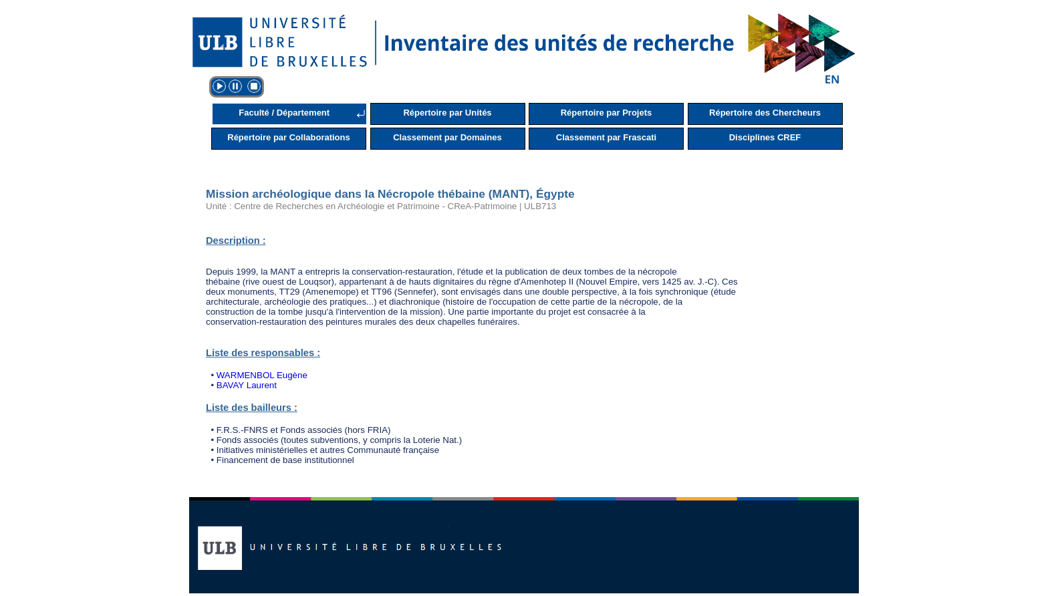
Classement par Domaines (447, 137)
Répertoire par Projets (606, 113)
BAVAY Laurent (247, 385)
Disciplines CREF (765, 137)
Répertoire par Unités (447, 113)
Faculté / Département (284, 113)
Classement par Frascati (606, 137)
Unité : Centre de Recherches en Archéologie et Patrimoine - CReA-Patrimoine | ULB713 (381, 206)
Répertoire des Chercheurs (765, 113)
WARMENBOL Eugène (262, 375)
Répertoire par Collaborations (288, 137)
